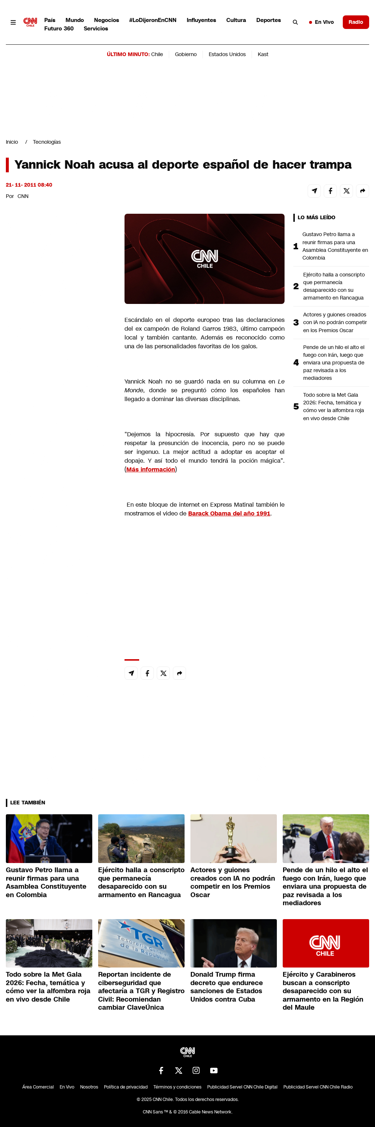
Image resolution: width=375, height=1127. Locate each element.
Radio (356, 22)
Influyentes (201, 20)
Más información (150, 469)
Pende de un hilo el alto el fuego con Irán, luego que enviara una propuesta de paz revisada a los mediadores (333, 363)
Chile (157, 54)
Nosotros (89, 1087)
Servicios (96, 28)
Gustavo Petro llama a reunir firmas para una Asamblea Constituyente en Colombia (335, 246)
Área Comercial (38, 1087)
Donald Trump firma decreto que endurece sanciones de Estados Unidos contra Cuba (226, 987)
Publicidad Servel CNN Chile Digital (242, 1087)
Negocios (106, 20)
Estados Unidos (227, 54)
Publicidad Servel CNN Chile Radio (318, 1087)
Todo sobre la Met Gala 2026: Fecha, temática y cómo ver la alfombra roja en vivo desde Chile (333, 406)
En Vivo (321, 22)
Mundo (75, 20)
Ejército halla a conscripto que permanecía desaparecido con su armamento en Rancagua (334, 286)
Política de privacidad (126, 1087)
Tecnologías (47, 142)
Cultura (236, 20)
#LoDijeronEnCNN (153, 20)
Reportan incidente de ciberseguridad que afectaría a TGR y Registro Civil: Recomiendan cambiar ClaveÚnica (141, 991)
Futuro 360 (59, 28)
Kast (263, 54)
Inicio (12, 142)
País (49, 20)
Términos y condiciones (177, 1087)
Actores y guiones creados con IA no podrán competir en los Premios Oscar (335, 322)
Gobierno (186, 54)
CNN (23, 196)
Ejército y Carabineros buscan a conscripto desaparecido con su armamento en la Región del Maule (323, 991)
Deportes (268, 20)
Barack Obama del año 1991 (229, 513)
